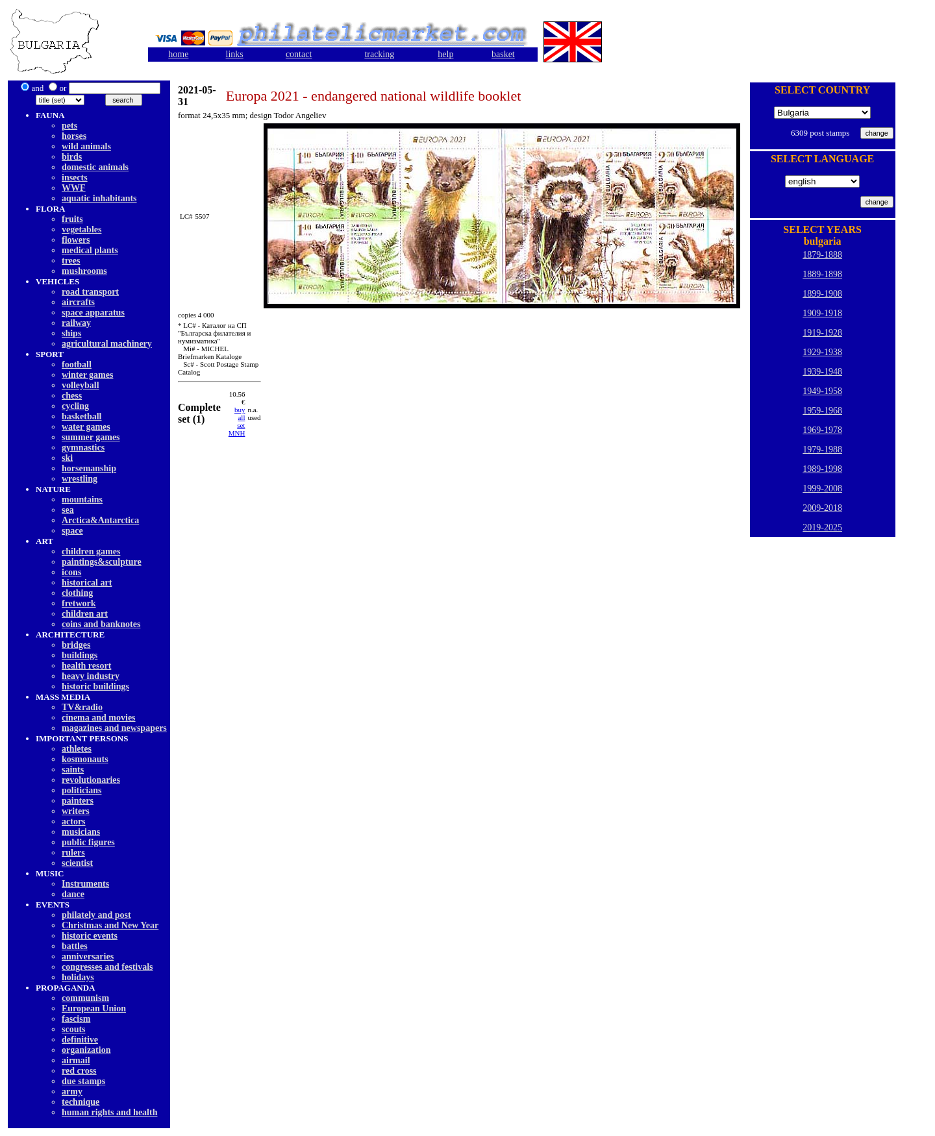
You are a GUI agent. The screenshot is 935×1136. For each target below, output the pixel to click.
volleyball (80, 385)
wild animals (86, 146)
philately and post (96, 915)
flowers (76, 240)
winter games (87, 375)
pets (69, 125)
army (72, 1091)
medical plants (90, 250)
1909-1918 (822, 313)
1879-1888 (822, 255)
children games (91, 551)
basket (503, 54)
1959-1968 (822, 410)
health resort (86, 666)
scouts (74, 1029)
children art (85, 614)
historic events (90, 936)
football (77, 364)
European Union (94, 1008)
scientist (77, 863)
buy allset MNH (237, 421)
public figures (88, 842)
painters (78, 801)
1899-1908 (822, 294)
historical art (87, 582)
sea (68, 510)
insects (75, 177)
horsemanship (89, 468)
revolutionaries (91, 780)
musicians (81, 832)
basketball (81, 416)
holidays (78, 977)
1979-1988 (822, 449)
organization (86, 1050)
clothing (77, 593)
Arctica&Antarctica (100, 520)
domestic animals (95, 167)
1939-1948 (822, 372)
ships (71, 333)
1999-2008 (822, 488)
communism (85, 998)
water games (86, 427)
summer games (91, 437)
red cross (79, 1071)
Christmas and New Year (110, 925)
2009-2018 (822, 508)
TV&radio (82, 707)
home (178, 54)
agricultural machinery (107, 344)
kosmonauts (85, 759)
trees (71, 260)
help (445, 54)
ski (67, 458)
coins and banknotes (101, 624)
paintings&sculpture (102, 562)
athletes (77, 749)
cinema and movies (99, 717)
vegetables (81, 229)
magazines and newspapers (114, 728)
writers (76, 811)
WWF (74, 188)
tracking (379, 54)
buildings (79, 655)
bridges (76, 645)
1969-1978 (822, 430)
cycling (75, 406)
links (234, 54)
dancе (73, 894)
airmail (76, 1060)
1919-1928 (822, 333)
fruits (72, 219)
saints (73, 769)
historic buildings (95, 686)
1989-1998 (822, 469)
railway (76, 323)
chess (72, 396)
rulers (73, 853)
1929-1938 (822, 352)
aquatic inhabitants (99, 198)
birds (72, 157)
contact (299, 54)
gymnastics (83, 447)
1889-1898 (822, 274)
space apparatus (93, 312)
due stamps (83, 1081)
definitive (80, 1039)
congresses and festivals (107, 967)
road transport (90, 292)
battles (75, 946)
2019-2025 (822, 527)
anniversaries (88, 956)
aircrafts (78, 302)
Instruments (85, 884)
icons (71, 572)
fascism (76, 1019)
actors (74, 821)
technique (80, 1102)
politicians (81, 790)
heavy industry (90, 676)
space (72, 531)
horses (74, 136)
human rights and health (109, 1112)
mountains (82, 499)
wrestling (79, 479)
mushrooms (84, 271)
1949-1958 (822, 391)
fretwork (79, 603)
